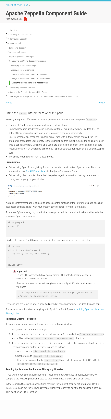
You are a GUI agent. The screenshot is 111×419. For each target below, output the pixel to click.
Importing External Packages (21, 56)
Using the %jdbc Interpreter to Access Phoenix (30, 78)
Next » (102, 102)
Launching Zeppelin (17, 48)
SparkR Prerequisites (36, 171)
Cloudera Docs (14, 5)
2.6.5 (26, 5)
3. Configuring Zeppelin (17, 39)
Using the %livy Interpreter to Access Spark (30, 83)
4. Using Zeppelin (15, 43)
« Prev (9, 102)
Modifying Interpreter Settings (23, 65)
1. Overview (12, 30)
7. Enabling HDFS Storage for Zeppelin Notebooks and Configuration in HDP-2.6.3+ (43, 96)
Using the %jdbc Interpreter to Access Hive (29, 74)
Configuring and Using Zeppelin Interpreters (27, 61)
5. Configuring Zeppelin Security (21, 87)
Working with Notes (17, 52)
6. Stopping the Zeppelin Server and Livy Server (27, 92)
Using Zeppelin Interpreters (22, 70)
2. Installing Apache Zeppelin (20, 34)
